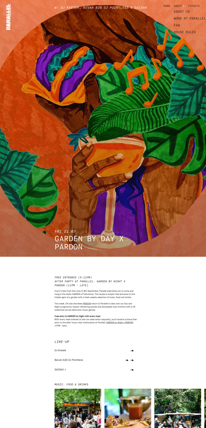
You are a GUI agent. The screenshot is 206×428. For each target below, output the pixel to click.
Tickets (194, 6)
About (178, 6)
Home (166, 6)
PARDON (87, 304)
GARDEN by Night (114, 323)
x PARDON (128, 323)
